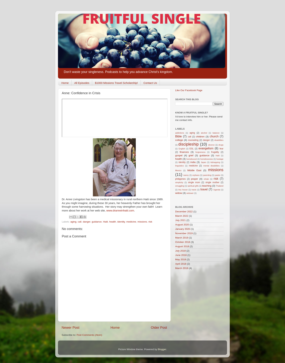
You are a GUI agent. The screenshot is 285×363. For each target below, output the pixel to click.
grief (191, 155)
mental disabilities (211, 166)
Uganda (216, 190)
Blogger (162, 349)
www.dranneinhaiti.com (120, 210)
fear (221, 148)
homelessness (206, 159)
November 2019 (184, 233)
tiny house (183, 190)
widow (178, 193)
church (214, 136)
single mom (194, 182)
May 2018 (180, 259)
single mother (212, 182)
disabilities (218, 140)
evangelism (205, 148)
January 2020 (182, 229)
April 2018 (180, 263)
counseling (193, 140)
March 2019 (181, 237)
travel (204, 189)
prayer (194, 179)
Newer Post (70, 327)
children (200, 136)
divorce (211, 145)
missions (142, 221)
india (193, 162)
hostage (219, 159)
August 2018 (182, 246)
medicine (131, 221)
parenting (207, 175)
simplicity (179, 182)
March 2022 (181, 216)
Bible (178, 136)
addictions (179, 133)
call (79, 221)
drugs (220, 145)
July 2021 (180, 220)
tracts (194, 190)
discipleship (188, 144)
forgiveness (200, 152)
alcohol (204, 133)
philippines (180, 179)
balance (216, 133)
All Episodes (81, 82)
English (182, 149)
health (112, 221)
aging (73, 221)
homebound (191, 159)
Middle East (194, 170)
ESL (192, 148)
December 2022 (184, 211)
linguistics (179, 166)
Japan (203, 162)
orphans (195, 175)
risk (150, 221)
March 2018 (181, 268)
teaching (206, 185)
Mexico (178, 170)
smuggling (179, 186)
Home (65, 82)
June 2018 (181, 255)
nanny (186, 175)
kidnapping (215, 162)
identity (121, 221)
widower (190, 193)
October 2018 (182, 242)
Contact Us (150, 82)
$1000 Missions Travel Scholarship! (116, 82)
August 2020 (182, 224)
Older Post (159, 327)
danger (86, 221)
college (179, 140)
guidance (97, 221)
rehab (206, 179)
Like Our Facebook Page (188, 90)
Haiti (105, 221)
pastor (217, 175)
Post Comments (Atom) (89, 335)
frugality (215, 152)
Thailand (219, 186)
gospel (178, 155)
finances (184, 152)
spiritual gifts (193, 186)
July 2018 (180, 250)
